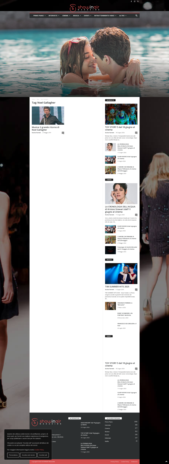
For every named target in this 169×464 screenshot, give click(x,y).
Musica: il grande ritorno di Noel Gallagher (45, 128)
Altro (122, 15)
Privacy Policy (115, 461)
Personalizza (13, 455)
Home (33, 99)
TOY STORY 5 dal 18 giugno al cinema (120, 128)
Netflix (107, 441)
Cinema (66, 15)
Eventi (87, 15)
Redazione (134, 461)
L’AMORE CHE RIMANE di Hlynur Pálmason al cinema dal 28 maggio (126, 169)
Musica (77, 15)
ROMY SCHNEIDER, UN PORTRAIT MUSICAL (124, 314)
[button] (136, 15)
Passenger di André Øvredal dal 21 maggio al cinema (127, 248)
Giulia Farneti (36, 132)
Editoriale (108, 438)
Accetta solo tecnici (28, 455)
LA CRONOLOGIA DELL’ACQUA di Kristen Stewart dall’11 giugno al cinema (126, 147)
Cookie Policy (39, 450)
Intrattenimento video (105, 15)
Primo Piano (39, 15)
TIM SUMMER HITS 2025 (117, 286)
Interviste (54, 15)
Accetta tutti (43, 455)
